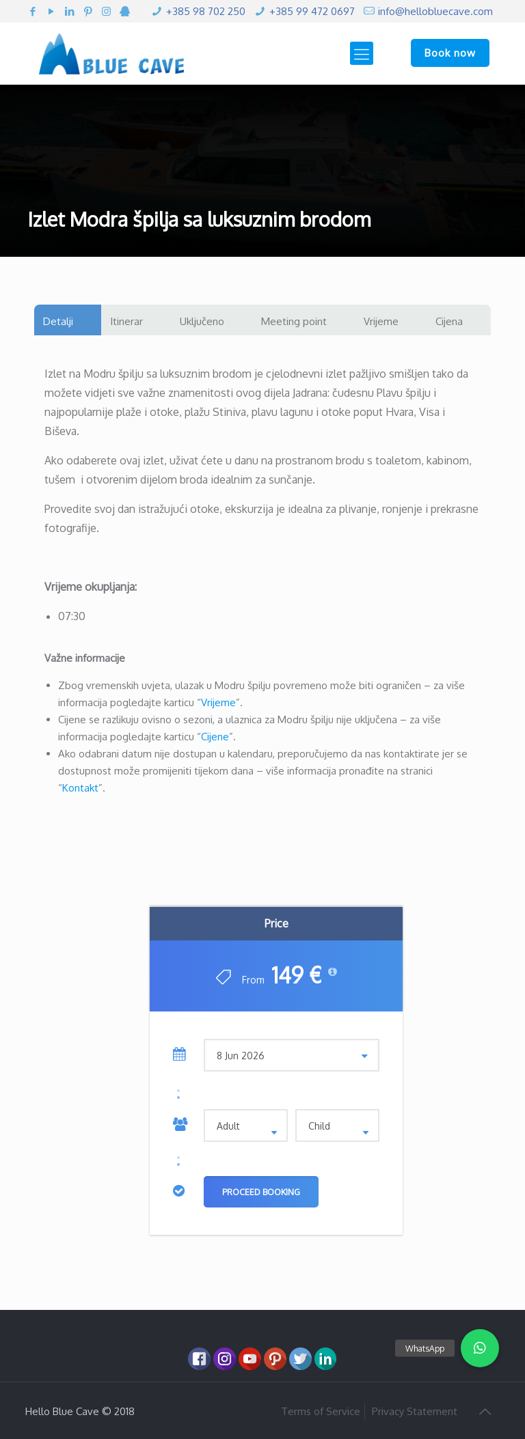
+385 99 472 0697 (312, 11)
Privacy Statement (414, 1411)
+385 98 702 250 (205, 11)
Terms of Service (320, 1411)
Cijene (215, 736)
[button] (480, 1348)
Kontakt (80, 787)
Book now (450, 52)
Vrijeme (218, 702)
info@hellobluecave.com (435, 11)
